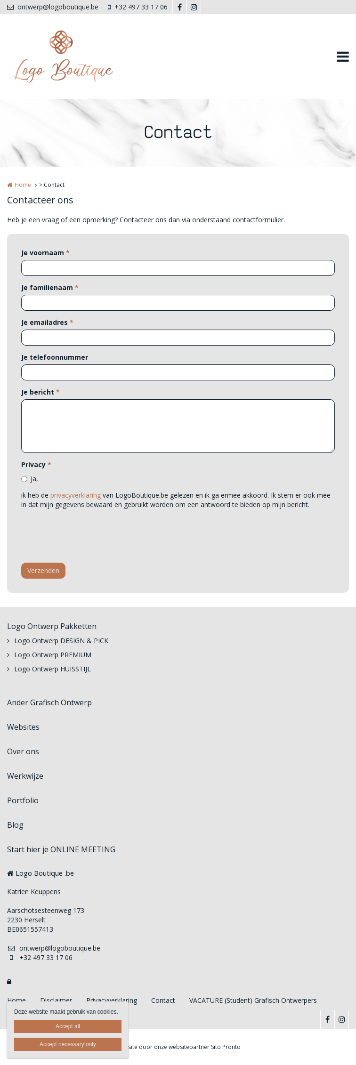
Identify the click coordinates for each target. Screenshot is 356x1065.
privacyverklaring (75, 495)
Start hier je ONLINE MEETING (61, 849)
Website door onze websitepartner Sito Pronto (178, 1047)
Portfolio (23, 800)
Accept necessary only (68, 1044)
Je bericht (40, 391)
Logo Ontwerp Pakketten (52, 626)
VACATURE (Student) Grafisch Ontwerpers (253, 1000)
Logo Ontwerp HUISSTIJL (52, 668)
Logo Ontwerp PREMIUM (52, 654)
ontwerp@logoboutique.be (52, 6)
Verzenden (43, 570)
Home (23, 185)
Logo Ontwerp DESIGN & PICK (61, 640)
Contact (163, 1000)
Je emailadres (47, 322)
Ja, (34, 478)
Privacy (36, 464)
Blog (15, 825)
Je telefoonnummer (54, 357)
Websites (23, 727)
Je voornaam (45, 252)
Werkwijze (25, 776)
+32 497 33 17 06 (138, 6)
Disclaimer (56, 1000)
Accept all (68, 1026)
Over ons (23, 751)
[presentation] (92, 537)
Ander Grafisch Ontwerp (49, 702)
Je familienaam (50, 287)
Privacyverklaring (111, 1000)
